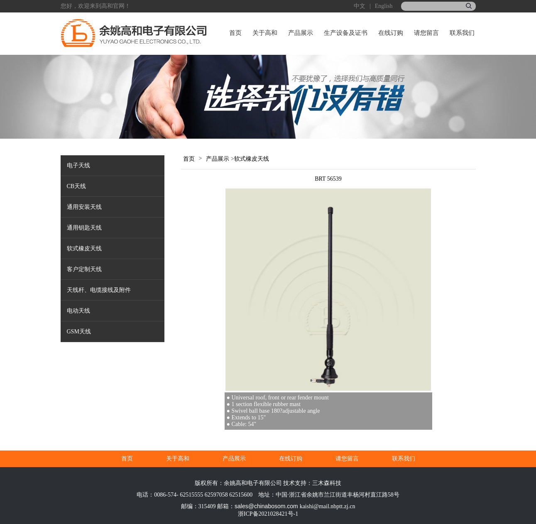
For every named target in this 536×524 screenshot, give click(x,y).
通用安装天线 (84, 207)
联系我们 (462, 32)
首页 (235, 32)
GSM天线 (79, 331)
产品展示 (300, 32)
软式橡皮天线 (84, 248)
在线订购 (390, 32)
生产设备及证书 (345, 32)
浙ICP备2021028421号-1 (268, 514)
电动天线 (78, 311)
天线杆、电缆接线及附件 (99, 290)
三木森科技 (326, 483)
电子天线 (78, 165)
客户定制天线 (84, 269)
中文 (359, 6)
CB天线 (76, 186)
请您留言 (426, 32)
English (384, 6)
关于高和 (264, 32)
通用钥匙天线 (84, 228)
